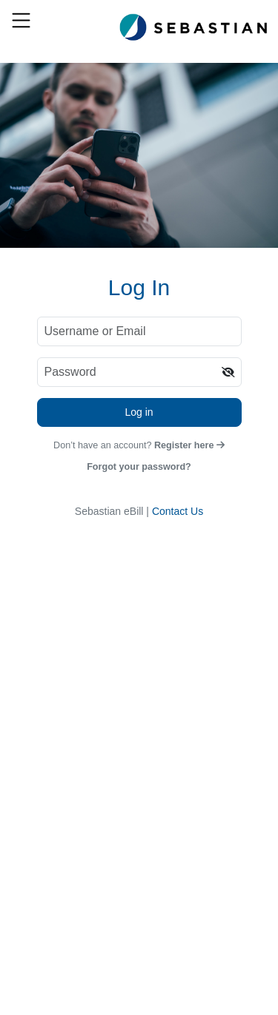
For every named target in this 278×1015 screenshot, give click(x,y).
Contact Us (177, 511)
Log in (139, 412)
